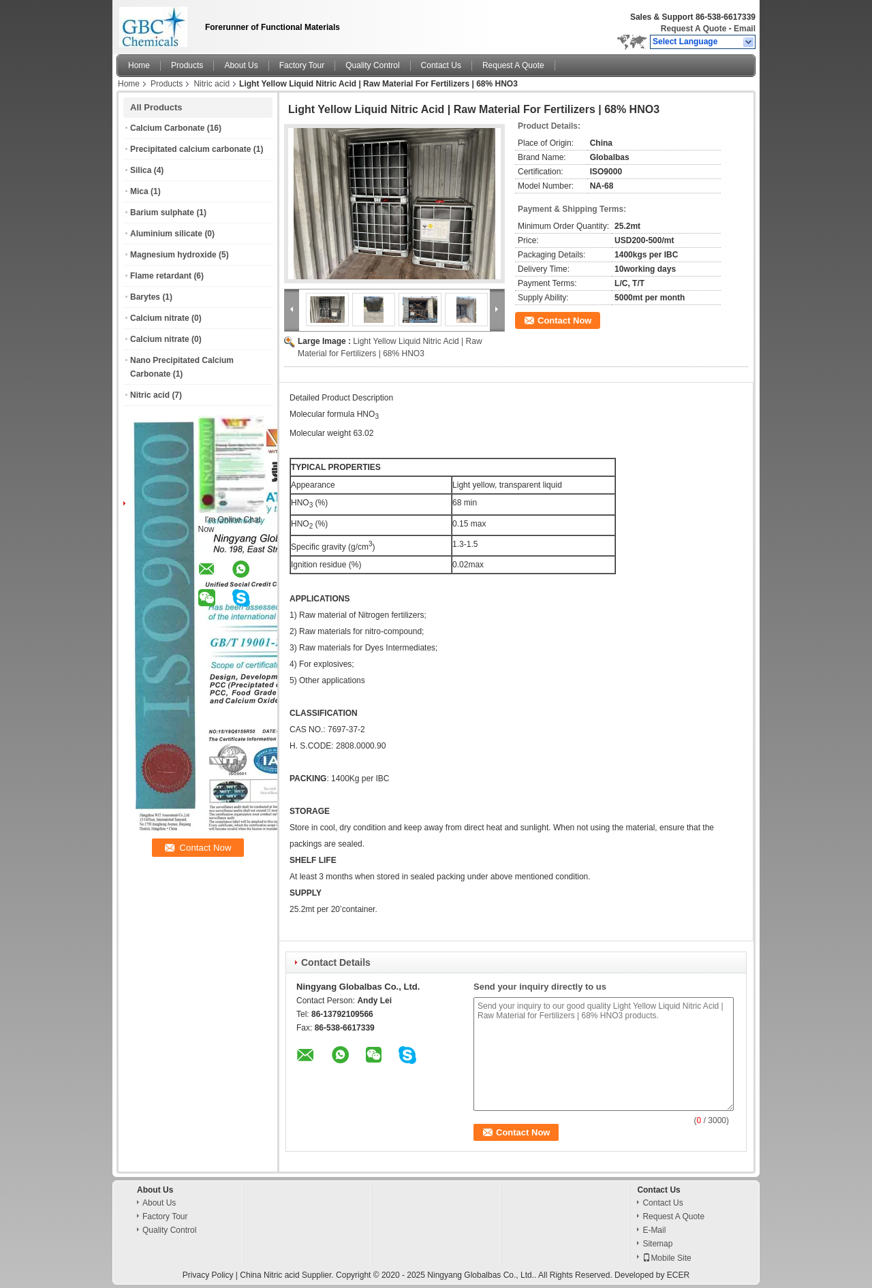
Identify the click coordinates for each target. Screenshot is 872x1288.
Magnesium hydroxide (173, 255)
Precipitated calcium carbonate (190, 149)
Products (187, 65)
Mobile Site (666, 1258)
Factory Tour (301, 65)
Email (745, 28)
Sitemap (657, 1243)
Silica (140, 170)
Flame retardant (160, 276)
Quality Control (372, 65)
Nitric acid (211, 84)
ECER (678, 1275)
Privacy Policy (208, 1275)
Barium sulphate (162, 212)
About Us (241, 65)
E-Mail (654, 1230)
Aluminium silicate (166, 233)
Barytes (145, 297)
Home (139, 65)
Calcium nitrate (159, 318)
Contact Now (564, 320)
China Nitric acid (269, 1275)
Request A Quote (693, 28)
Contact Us (441, 65)
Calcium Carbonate (167, 128)
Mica (139, 191)
